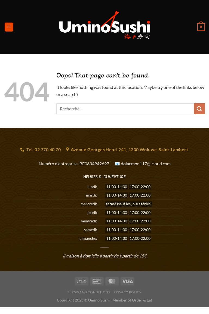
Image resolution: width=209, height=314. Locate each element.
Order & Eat (142, 300)
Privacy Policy (127, 292)
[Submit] (199, 108)
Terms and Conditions (88, 292)
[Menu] (9, 27)
